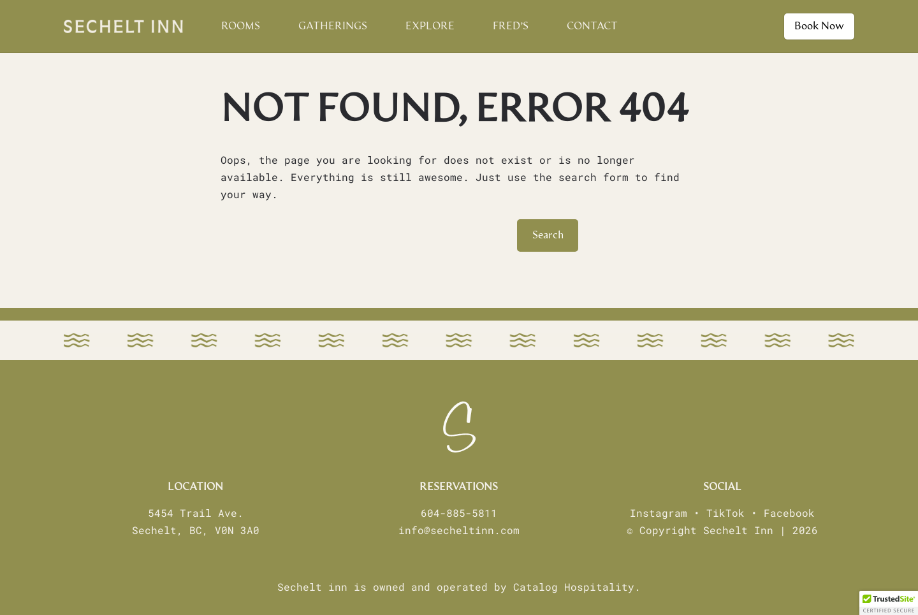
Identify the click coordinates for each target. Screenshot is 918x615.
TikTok (725, 512)
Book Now (819, 26)
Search (548, 235)
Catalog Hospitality (573, 586)
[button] (888, 603)
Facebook (789, 512)
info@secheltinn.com (459, 530)
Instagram (658, 512)
